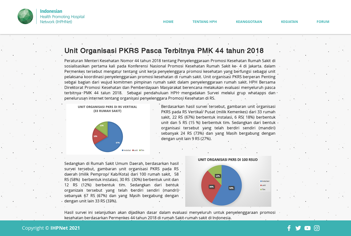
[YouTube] (307, 228)
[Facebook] (289, 228)
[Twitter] (298, 228)
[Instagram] (317, 228)
